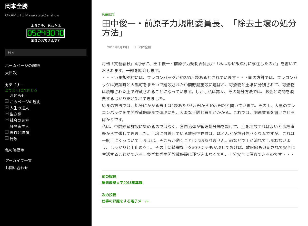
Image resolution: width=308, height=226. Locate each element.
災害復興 (108, 14)
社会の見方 (19, 120)
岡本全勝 (16, 6)
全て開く (11, 90)
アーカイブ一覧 (18, 160)
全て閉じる (29, 90)
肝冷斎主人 (19, 126)
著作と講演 (19, 132)
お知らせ (17, 95)
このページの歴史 (25, 101)
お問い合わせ (16, 167)
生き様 (15, 114)
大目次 (11, 72)
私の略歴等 (14, 150)
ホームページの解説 (22, 65)
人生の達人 (19, 108)
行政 (13, 138)
